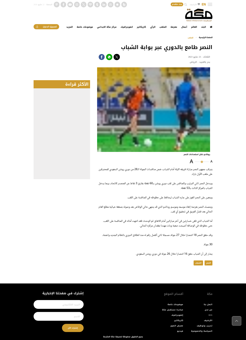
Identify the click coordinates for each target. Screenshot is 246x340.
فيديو (180, 331)
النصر (208, 263)
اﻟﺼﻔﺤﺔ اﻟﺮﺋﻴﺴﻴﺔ (206, 37)
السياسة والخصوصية (201, 331)
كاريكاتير (141, 27)
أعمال (184, 27)
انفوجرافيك (127, 27)
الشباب (198, 263)
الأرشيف (195, 4)
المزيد (69, 27)
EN (204, 4)
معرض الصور (176, 325)
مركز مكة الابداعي (107, 27)
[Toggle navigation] (210, 4)
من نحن (208, 309)
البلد (203, 27)
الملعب (163, 27)
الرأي (152, 27)
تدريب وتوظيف (204, 325)
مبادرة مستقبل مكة (172, 309)
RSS (210, 315)
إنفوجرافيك (177, 315)
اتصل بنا (208, 304)
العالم (194, 27)
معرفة (174, 27)
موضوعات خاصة (85, 27)
